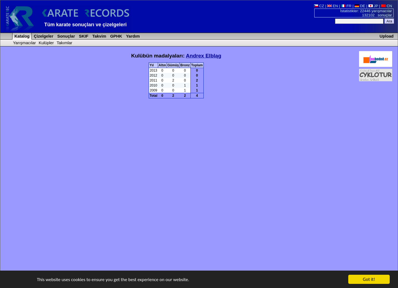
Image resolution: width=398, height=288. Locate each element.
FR (346, 6)
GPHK (115, 36)
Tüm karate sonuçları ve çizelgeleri (85, 24)
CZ (319, 6)
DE (360, 6)
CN (386, 6)
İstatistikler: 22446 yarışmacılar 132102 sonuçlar (366, 13)
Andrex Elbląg (203, 56)
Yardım (132, 36)
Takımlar (64, 42)
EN (332, 6)
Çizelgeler (43, 36)
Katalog (21, 36)
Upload (386, 36)
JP (373, 6)
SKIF (83, 36)
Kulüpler (46, 42)
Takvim (98, 36)
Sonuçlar (65, 36)
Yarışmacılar (24, 42)
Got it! (369, 279)
